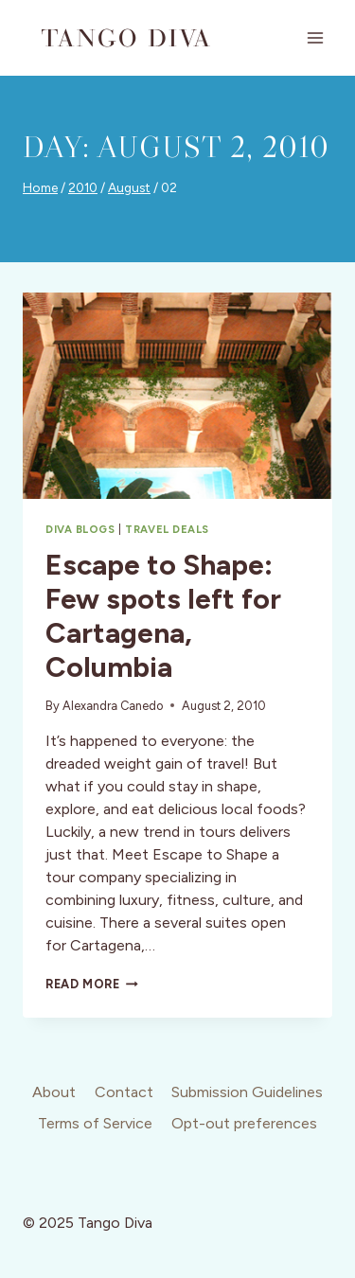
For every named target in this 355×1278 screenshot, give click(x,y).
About (54, 1092)
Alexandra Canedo (112, 706)
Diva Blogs (80, 529)
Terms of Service (95, 1123)
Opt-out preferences (244, 1123)
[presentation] (177, 396)
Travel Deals (167, 529)
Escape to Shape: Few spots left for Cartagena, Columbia (163, 615)
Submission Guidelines (247, 1092)
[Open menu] (314, 37)
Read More (91, 984)
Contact (124, 1092)
